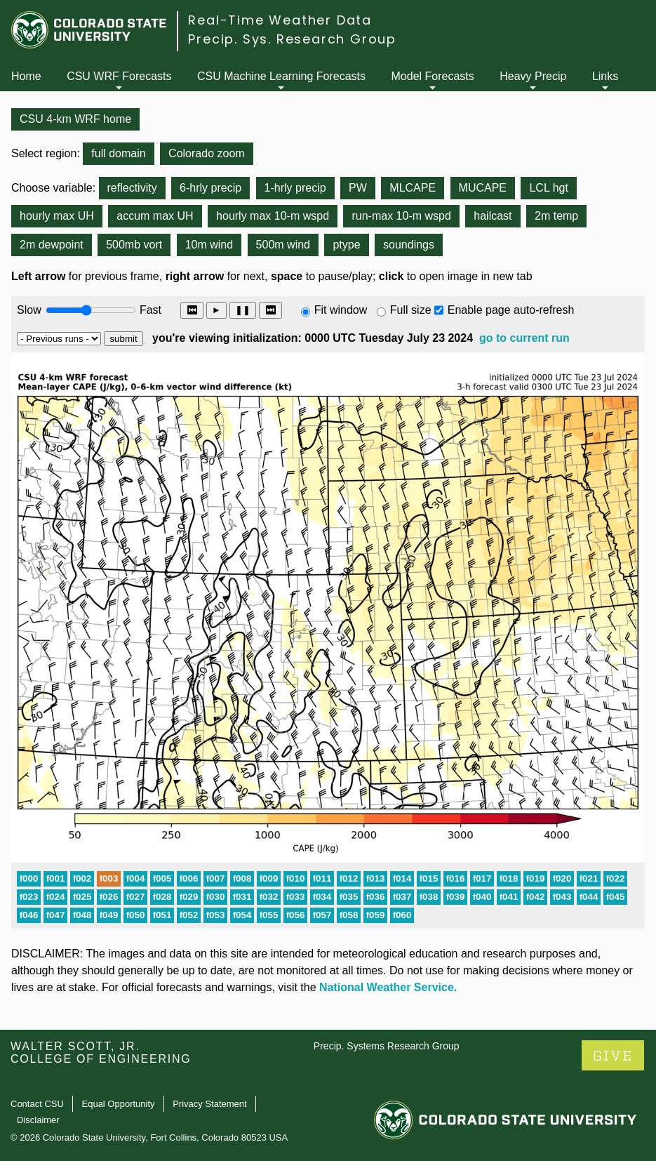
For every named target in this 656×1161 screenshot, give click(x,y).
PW (358, 188)
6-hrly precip (210, 188)
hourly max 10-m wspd (272, 216)
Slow (29, 310)
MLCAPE (412, 188)
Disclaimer (38, 1120)
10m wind (209, 245)
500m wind (283, 245)
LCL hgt (548, 188)
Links (605, 76)
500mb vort (134, 245)
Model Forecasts (432, 76)
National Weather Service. (388, 987)
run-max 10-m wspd (401, 216)
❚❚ (242, 310)
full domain (118, 153)
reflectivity (132, 188)
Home (26, 76)
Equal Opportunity (118, 1104)
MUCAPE (483, 188)
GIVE (613, 1056)
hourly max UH (57, 216)
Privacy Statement (210, 1104)
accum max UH (154, 216)
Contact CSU (37, 1104)
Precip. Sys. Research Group (292, 39)
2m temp (556, 216)
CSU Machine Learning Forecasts (281, 76)
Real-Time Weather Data (280, 20)
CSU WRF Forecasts (119, 76)
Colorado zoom (206, 153)
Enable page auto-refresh (511, 310)
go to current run (524, 338)
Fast (149, 310)
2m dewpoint (51, 245)
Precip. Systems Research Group (387, 1045)
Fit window (341, 310)
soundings (408, 245)
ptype (346, 245)
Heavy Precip (533, 76)
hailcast (492, 216)
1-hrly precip (295, 188)
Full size (410, 310)
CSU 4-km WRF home (75, 119)
